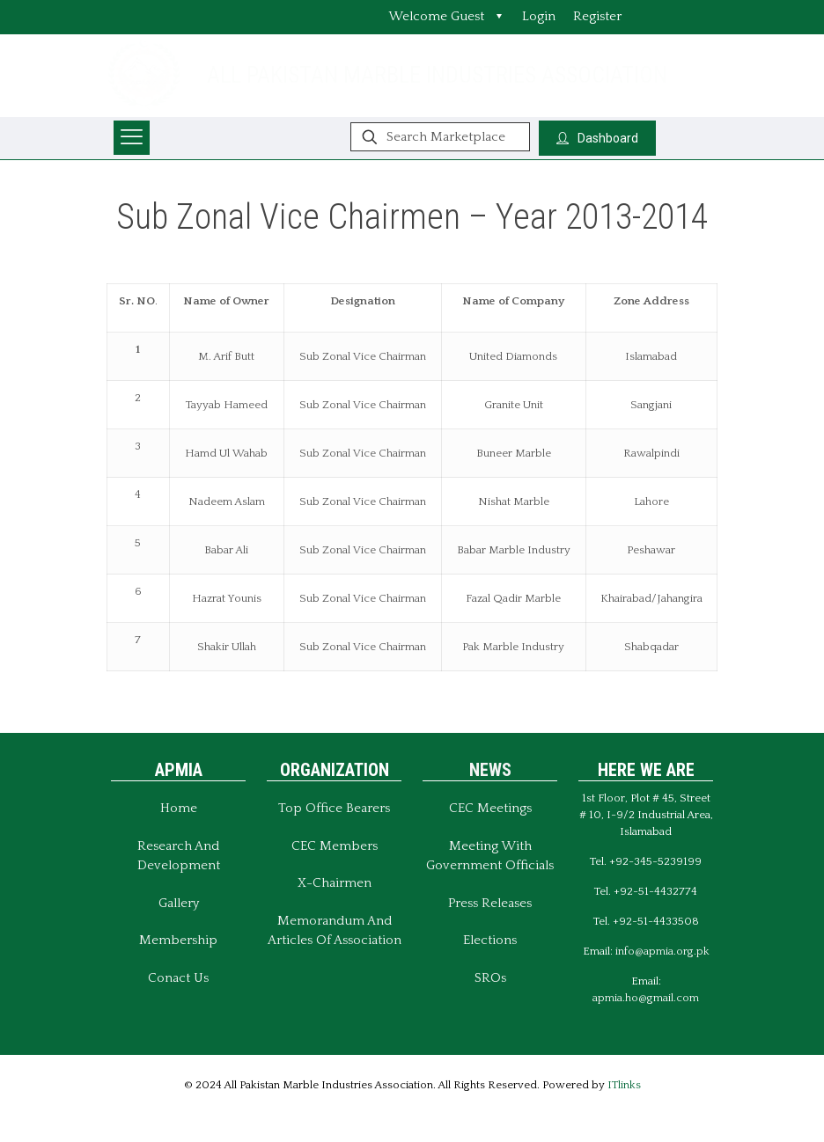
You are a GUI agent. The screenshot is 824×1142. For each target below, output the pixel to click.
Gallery (178, 903)
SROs (490, 977)
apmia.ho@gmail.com (645, 998)
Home (178, 808)
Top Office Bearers (334, 808)
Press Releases (490, 903)
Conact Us (178, 977)
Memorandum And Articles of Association (334, 930)
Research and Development (178, 856)
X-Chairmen (335, 882)
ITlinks (624, 1085)
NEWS (490, 769)
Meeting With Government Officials (490, 856)
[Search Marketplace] (440, 136)
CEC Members (334, 845)
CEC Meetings (490, 808)
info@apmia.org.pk (662, 951)
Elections (490, 940)
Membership (178, 940)
